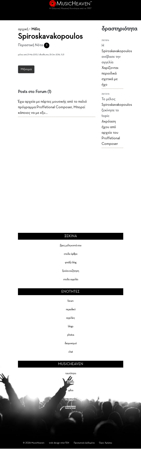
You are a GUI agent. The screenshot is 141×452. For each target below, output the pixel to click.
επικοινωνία (70, 398)
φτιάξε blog (70, 262)
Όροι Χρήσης (105, 443)
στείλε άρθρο (70, 253)
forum (70, 300)
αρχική (23, 29)
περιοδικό (70, 309)
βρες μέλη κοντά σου (70, 245)
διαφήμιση (70, 407)
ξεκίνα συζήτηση (70, 270)
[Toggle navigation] (70, 16)
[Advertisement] (71, 183)
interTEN (64, 443)
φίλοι (70, 390)
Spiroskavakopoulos (117, 51)
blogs (70, 326)
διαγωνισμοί (70, 343)
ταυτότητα (70, 373)
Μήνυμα (26, 69)
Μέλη (35, 29)
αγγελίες (70, 317)
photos (70, 334)
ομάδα (70, 381)
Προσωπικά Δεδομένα (84, 443)
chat (70, 351)
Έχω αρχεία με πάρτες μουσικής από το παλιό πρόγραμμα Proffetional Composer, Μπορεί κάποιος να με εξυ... (52, 107)
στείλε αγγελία (70, 279)
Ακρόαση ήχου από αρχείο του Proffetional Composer (111, 133)
